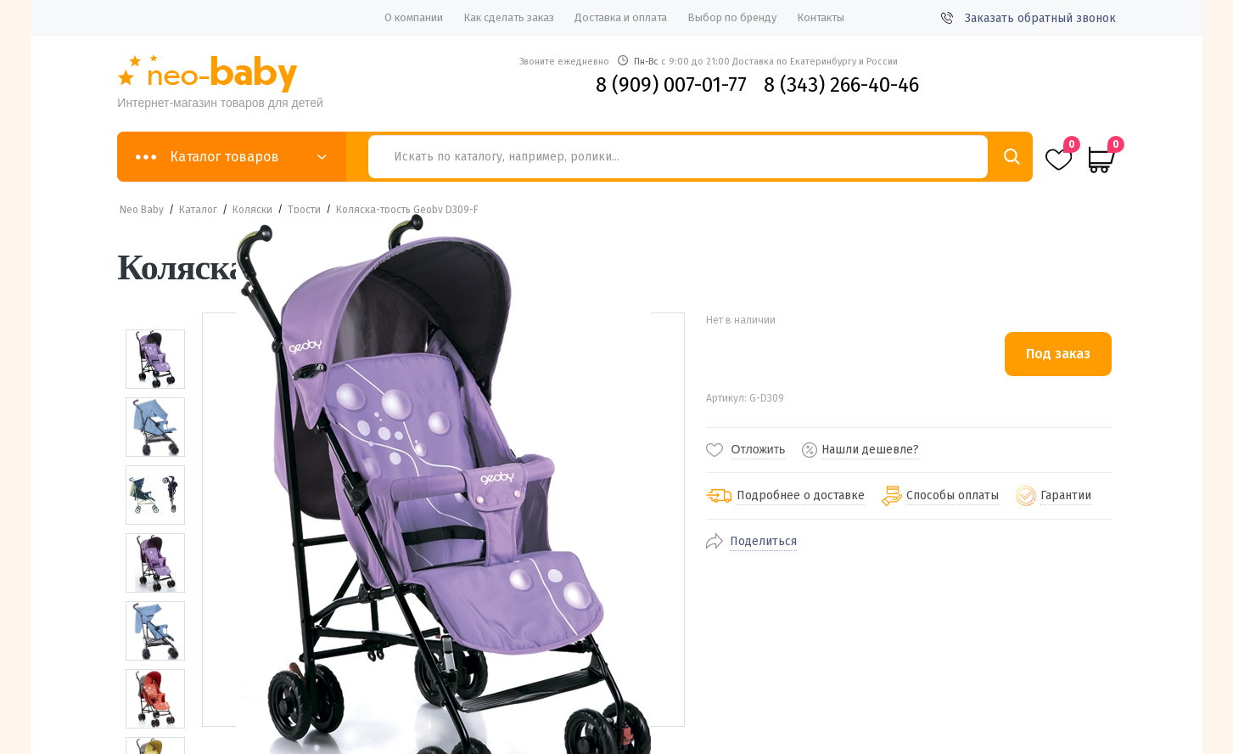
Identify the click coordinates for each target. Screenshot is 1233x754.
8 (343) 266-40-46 (841, 85)
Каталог (198, 210)
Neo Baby (142, 210)
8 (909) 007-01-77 (671, 85)
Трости (304, 210)
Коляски (252, 210)
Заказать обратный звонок (1028, 18)
